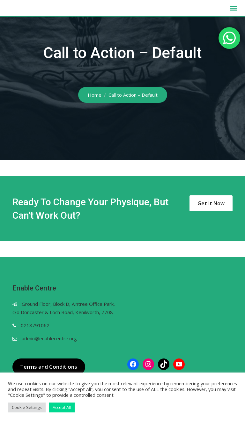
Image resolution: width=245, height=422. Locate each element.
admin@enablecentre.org (49, 338)
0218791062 (35, 325)
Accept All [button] (62, 407)
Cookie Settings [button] (27, 407)
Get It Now (211, 203)
